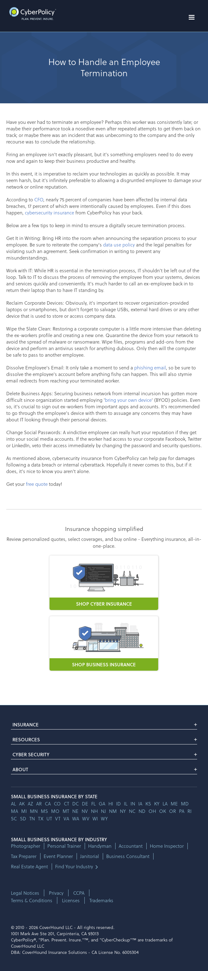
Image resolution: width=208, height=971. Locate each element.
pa (181, 811)
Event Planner (58, 856)
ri (189, 811)
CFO (38, 199)
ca (48, 803)
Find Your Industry (74, 866)
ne (75, 811)
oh (152, 811)
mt (66, 811)
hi (110, 803)
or (172, 811)
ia (140, 803)
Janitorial (89, 856)
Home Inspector (167, 846)
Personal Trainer (64, 846)
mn (34, 811)
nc (132, 811)
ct (66, 803)
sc (14, 818)
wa (75, 818)
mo (55, 811)
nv (85, 811)
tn (32, 818)
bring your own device (128, 399)
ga (102, 803)
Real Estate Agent (29, 866)
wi (95, 818)
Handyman (99, 846)
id (118, 803)
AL (13, 803)
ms (44, 811)
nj (103, 811)
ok (162, 811)
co (57, 803)
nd (142, 811)
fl (93, 803)
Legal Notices (25, 892)
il (125, 803)
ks (148, 803)
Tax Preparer (23, 856)
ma (14, 811)
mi (24, 811)
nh (94, 811)
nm (113, 811)
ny (123, 811)
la (165, 803)
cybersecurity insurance (49, 212)
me (174, 803)
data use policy (119, 244)
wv (85, 818)
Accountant (131, 846)
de (85, 803)
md (185, 803)
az (30, 803)
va (66, 818)
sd (23, 818)
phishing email (150, 367)
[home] (31, 13)
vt (57, 818)
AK (22, 803)
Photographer (25, 846)
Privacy (56, 892)
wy (104, 818)
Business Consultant (127, 856)
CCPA (78, 892)
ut (49, 818)
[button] (191, 17)
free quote (37, 484)
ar (39, 803)
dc (75, 803)
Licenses (71, 900)
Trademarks (101, 900)
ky (156, 803)
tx (40, 818)
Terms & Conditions (31, 900)
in (132, 803)
